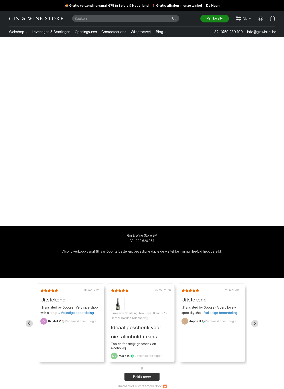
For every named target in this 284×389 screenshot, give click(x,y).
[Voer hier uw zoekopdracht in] (125, 18)
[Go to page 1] (142, 368)
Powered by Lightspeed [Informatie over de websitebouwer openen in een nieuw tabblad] (142, 268)
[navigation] (243, 18)
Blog (161, 32)
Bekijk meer (142, 377)
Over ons (158, 259)
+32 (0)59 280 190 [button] (227, 32)
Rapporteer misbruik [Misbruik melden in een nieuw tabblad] (184, 259)
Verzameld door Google (80, 321)
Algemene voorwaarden (129, 259)
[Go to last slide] (29, 323)
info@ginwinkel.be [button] (261, 32)
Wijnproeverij (141, 32)
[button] (36, 18)
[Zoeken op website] (174, 18)
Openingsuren (86, 32)
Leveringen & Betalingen (51, 32)
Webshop (18, 32)
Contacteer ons (113, 32)
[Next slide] (254, 323)
